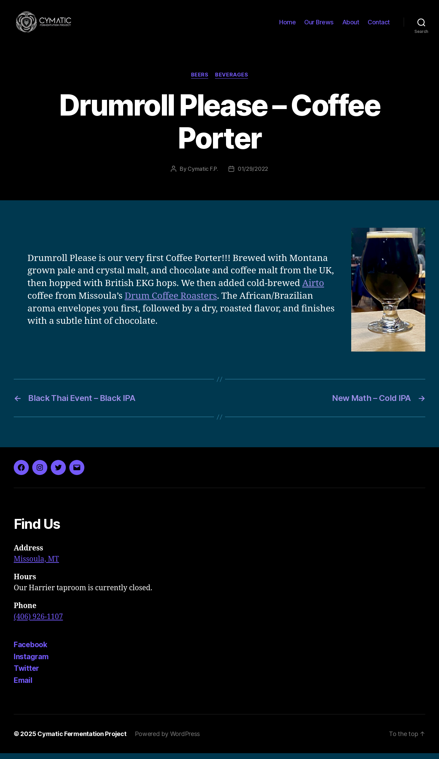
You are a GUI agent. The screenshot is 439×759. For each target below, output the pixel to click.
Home (287, 24)
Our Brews (319, 24)
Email (23, 685)
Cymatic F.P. (203, 174)
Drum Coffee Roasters (170, 301)
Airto (313, 289)
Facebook (30, 650)
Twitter (26, 674)
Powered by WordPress (167, 739)
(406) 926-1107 (38, 622)
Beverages (231, 81)
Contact (379, 24)
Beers (200, 81)
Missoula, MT (36, 564)
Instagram (31, 662)
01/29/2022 (253, 174)
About (350, 24)
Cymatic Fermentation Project (81, 739)
